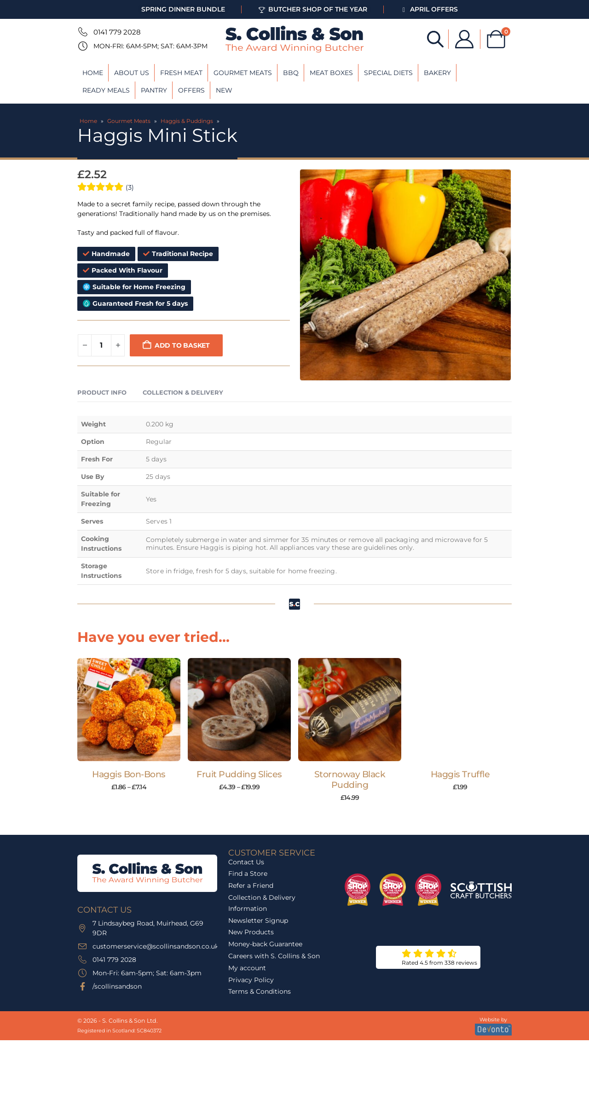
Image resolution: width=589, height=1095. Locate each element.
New (224, 90)
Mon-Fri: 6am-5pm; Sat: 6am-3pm (150, 46)
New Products (251, 959)
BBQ (291, 73)
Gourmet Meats (243, 73)
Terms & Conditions (259, 1019)
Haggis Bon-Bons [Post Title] (129, 774)
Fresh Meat (181, 73)
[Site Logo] (294, 39)
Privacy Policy (251, 1007)
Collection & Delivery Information (261, 930)
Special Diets (388, 73)
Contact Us (246, 889)
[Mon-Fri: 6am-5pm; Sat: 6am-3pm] (82, 46)
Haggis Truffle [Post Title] (460, 774)
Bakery (437, 73)
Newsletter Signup (258, 948)
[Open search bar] (435, 38)
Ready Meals (106, 90)
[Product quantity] (101, 345)
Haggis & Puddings (187, 120)
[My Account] (464, 39)
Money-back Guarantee (265, 971)
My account (247, 995)
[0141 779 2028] (82, 31)
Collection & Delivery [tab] (183, 392)
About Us (131, 73)
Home (92, 73)
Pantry (154, 90)
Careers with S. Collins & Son (274, 983)
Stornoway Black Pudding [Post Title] (350, 779)
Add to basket (182, 345)
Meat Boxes (331, 73)
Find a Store (247, 901)
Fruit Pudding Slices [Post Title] (239, 774)
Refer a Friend (250, 913)
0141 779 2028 (117, 32)
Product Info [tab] (102, 392)
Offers (191, 90)
